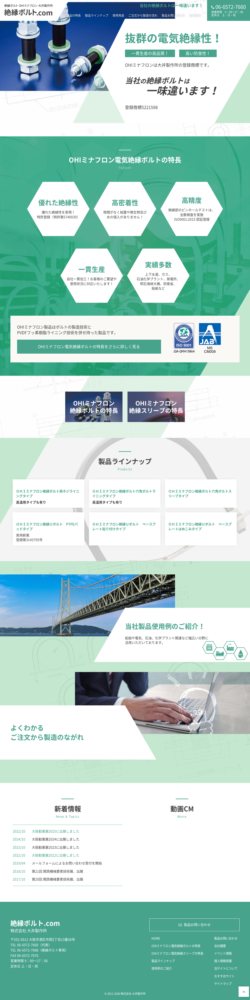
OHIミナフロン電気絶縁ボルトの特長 (175, 945)
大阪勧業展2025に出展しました (55, 831)
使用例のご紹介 (161, 968)
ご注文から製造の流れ (143, 15)
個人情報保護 (223, 961)
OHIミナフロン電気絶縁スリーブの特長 (177, 953)
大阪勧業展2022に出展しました (55, 855)
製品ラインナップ (96, 15)
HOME (155, 938)
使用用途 (118, 15)
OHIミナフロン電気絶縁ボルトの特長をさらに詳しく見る (89, 346)
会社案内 (195, 15)
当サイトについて (226, 968)
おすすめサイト (224, 976)
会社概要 (220, 945)
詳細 (93, 407)
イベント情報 (223, 953)
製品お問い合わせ (173, 15)
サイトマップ (223, 983)
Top (244, 991)
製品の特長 (73, 15)
